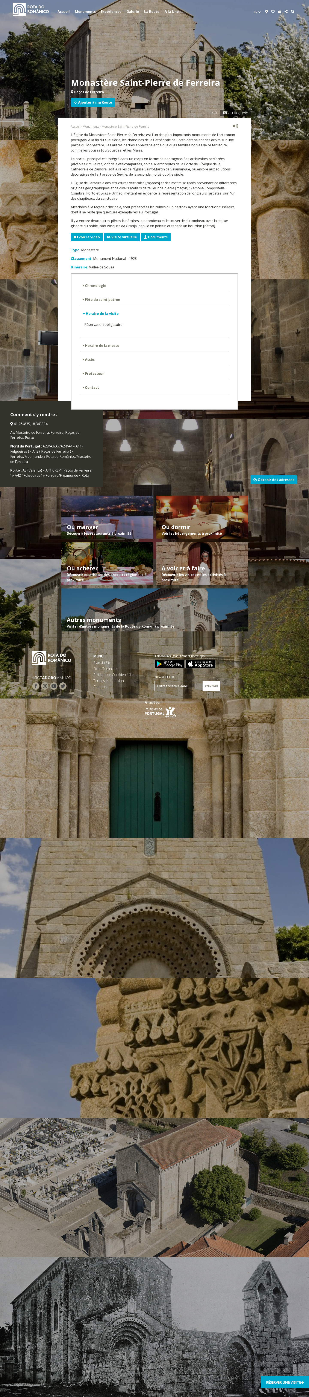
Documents (156, 237)
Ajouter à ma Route (93, 102)
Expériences (111, 11)
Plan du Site (102, 662)
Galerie (132, 11)
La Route (151, 11)
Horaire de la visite (102, 313)
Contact (91, 387)
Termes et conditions (109, 680)
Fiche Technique (105, 668)
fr (257, 12)
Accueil (64, 11)
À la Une (172, 11)
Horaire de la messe (101, 345)
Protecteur (94, 373)
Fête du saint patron (102, 299)
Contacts (100, 686)
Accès (89, 359)
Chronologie (95, 285)
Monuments (85, 11)
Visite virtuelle (122, 237)
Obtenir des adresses (273, 479)
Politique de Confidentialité (113, 674)
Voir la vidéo (87, 237)
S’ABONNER (211, 685)
